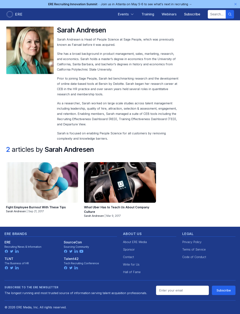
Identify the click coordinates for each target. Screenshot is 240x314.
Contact (128, 257)
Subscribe (224, 290)
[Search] (230, 14)
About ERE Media (135, 242)
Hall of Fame (132, 272)
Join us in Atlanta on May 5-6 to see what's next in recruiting (120, 4)
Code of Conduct (194, 257)
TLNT (8, 259)
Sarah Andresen (16, 211)
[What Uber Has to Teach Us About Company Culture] (120, 182)
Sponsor (129, 249)
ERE (7, 242)
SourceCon (73, 242)
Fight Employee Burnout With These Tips (36, 207)
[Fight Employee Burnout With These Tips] (42, 182)
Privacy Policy (192, 242)
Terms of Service (194, 249)
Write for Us (131, 264)
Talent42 (71, 259)
